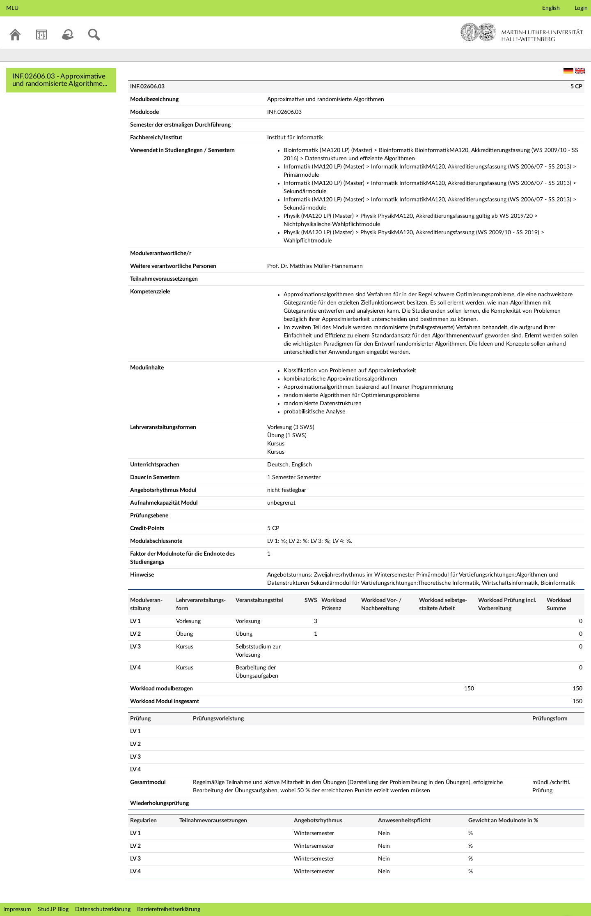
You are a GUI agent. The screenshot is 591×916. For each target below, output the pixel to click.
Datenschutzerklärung (103, 909)
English (551, 8)
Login (581, 8)
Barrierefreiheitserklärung (168, 909)
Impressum (17, 909)
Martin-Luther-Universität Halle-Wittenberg (522, 32)
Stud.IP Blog (53, 909)
